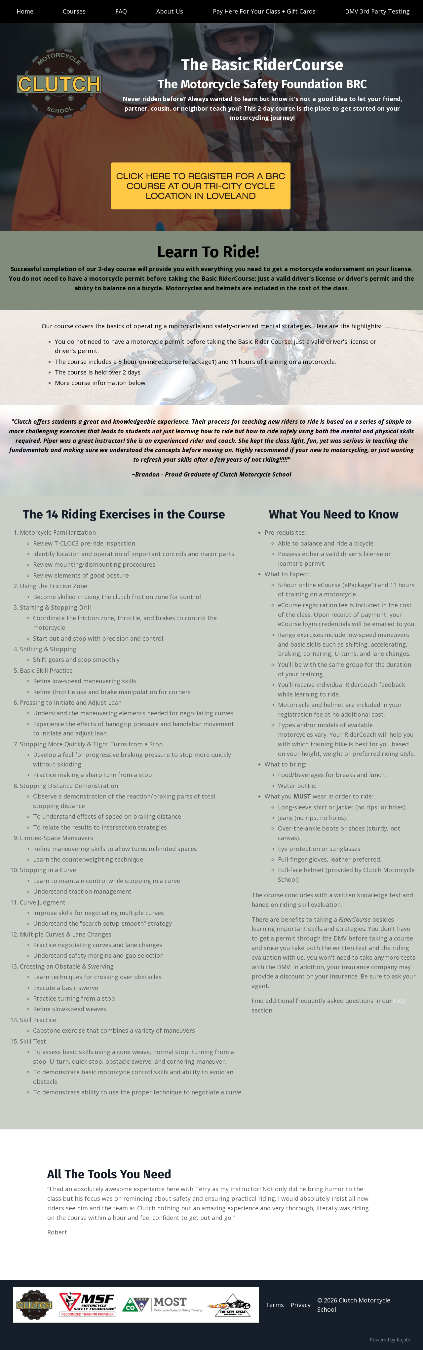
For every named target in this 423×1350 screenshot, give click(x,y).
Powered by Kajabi (390, 1339)
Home (25, 11)
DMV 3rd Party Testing (377, 11)
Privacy (300, 1305)
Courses (74, 11)
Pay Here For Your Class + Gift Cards (264, 11)
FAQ (121, 11)
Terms (274, 1305)
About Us (169, 11)
